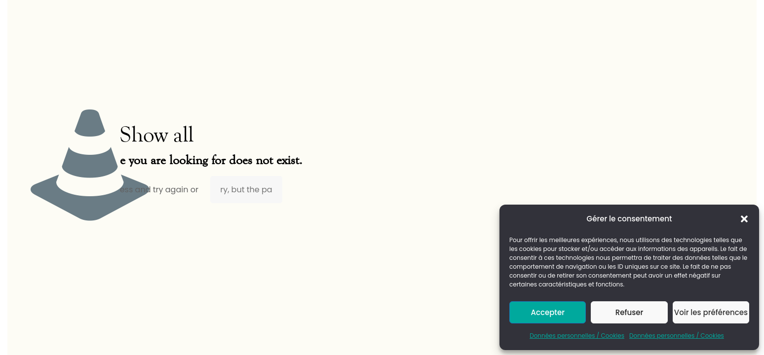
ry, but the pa (246, 189)
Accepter (547, 312)
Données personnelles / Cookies (577, 335)
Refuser (629, 312)
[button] (744, 219)
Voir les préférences (711, 312)
